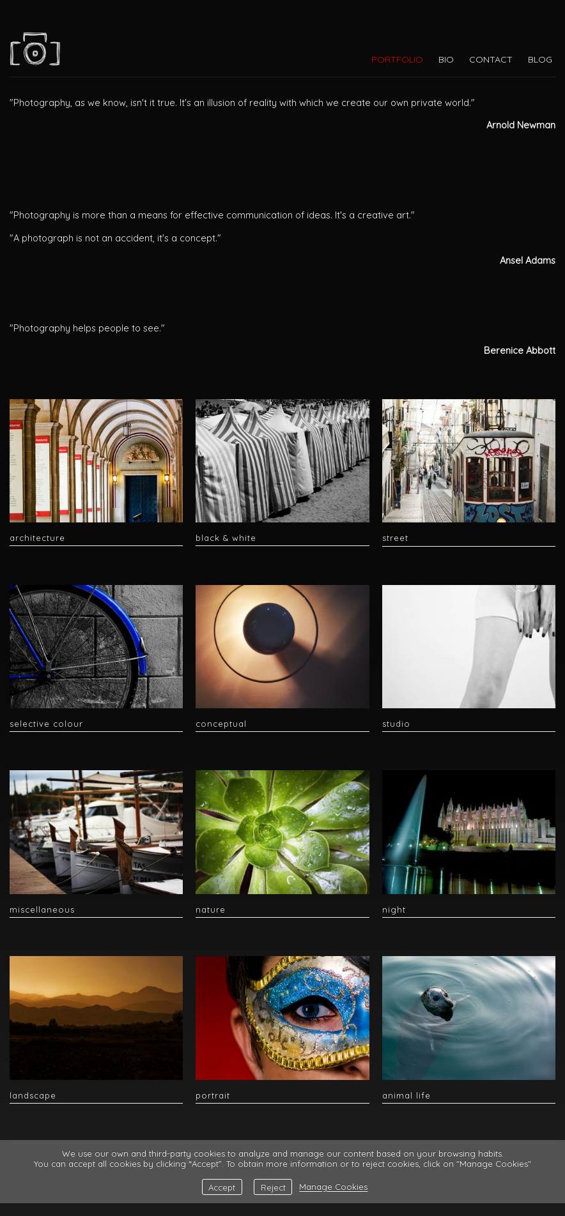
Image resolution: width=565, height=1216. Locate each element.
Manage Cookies (333, 1187)
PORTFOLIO (397, 59)
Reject (273, 1187)
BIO (446, 59)
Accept (221, 1187)
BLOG (540, 59)
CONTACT (491, 59)
